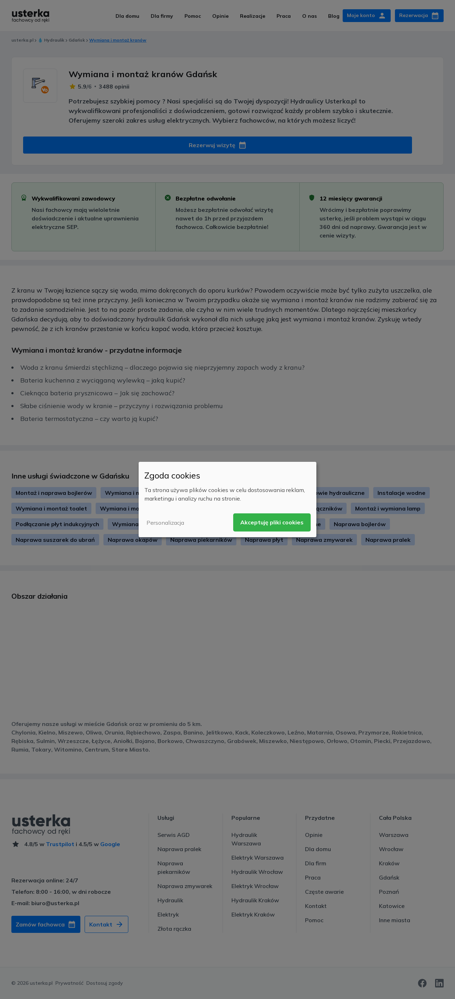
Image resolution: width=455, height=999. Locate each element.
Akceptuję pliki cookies (272, 522)
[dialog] (227, 499)
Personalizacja (165, 522)
